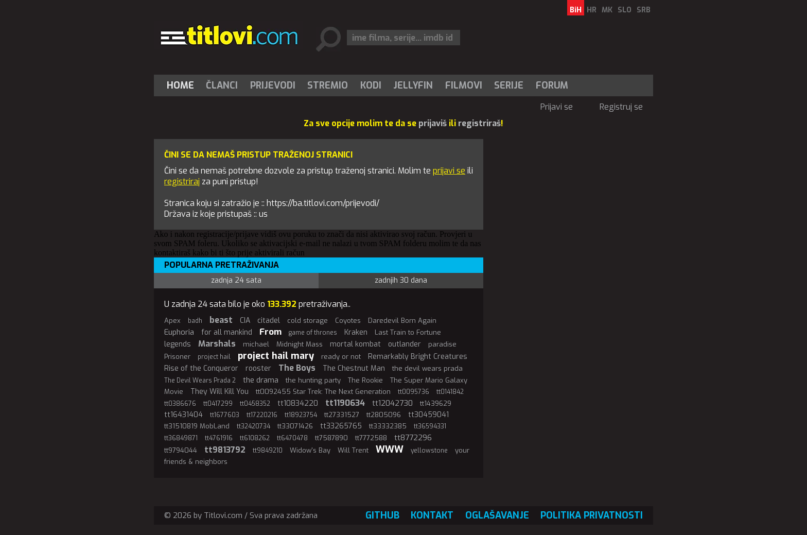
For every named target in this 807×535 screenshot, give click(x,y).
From (270, 332)
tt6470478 (292, 438)
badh (195, 321)
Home (180, 85)
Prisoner (177, 356)
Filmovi (463, 85)
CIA (245, 320)
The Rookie (365, 380)
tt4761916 (219, 438)
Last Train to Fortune (408, 332)
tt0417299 (218, 404)
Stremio (327, 85)
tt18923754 (301, 415)
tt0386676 (180, 404)
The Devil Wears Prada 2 (200, 380)
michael (256, 344)
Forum (552, 85)
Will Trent (353, 450)
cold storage (307, 320)
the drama (260, 380)
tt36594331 (430, 426)
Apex (172, 320)
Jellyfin (413, 85)
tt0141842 (450, 392)
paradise (442, 344)
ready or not (341, 356)
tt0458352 (255, 404)
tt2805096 (383, 414)
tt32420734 (253, 426)
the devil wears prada (427, 368)
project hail (214, 357)
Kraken (355, 332)
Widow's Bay (310, 450)
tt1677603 (224, 415)
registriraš (479, 123)
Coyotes (348, 320)
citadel (268, 320)
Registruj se (621, 106)
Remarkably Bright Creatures (417, 356)
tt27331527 (341, 414)
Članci (222, 85)
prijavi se (449, 170)
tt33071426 (295, 426)
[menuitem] (183, 85)
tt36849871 (181, 438)
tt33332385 (388, 426)
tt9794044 (180, 450)
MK (607, 10)
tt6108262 (255, 438)
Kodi (370, 85)
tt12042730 (392, 403)
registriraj (182, 181)
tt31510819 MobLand (197, 426)
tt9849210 (268, 450)
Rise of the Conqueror (201, 368)
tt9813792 (224, 449)
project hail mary (276, 356)
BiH (576, 10)
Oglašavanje (497, 515)
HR (592, 10)
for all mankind (226, 332)
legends (177, 344)
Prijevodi (272, 85)
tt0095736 (413, 392)
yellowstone (429, 450)
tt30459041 (428, 415)
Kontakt (432, 515)
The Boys (296, 368)
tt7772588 (371, 438)
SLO (624, 10)
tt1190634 (345, 403)
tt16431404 (183, 415)
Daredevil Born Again (402, 320)
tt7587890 (331, 438)
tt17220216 (262, 415)
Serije (508, 85)
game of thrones (313, 333)
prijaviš (432, 123)
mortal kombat (355, 344)
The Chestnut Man (354, 368)
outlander (404, 344)
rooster (258, 368)
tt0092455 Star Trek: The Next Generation (323, 391)
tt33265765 (341, 426)
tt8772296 (413, 438)
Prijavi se (556, 106)
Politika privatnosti (591, 515)
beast (221, 320)
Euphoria (179, 332)
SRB (644, 10)
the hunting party (313, 380)
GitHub (382, 515)
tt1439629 (435, 403)
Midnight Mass (299, 344)
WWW (390, 449)
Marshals (217, 343)
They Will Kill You (219, 391)
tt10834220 (297, 403)
